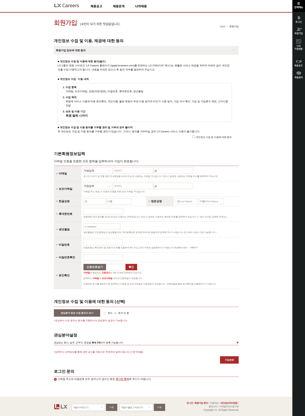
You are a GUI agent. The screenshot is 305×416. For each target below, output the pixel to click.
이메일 (63, 173)
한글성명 (64, 201)
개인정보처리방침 (228, 403)
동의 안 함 (123, 313)
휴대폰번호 (65, 213)
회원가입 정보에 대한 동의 (71, 50)
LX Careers (70, 5)
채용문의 (124, 6)
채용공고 (101, 6)
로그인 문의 (122, 379)
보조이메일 (65, 188)
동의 (110, 313)
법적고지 (213, 406)
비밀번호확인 (67, 257)
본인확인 (64, 275)
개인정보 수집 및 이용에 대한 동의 (214, 137)
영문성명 (156, 201)
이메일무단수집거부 (229, 406)
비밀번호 (64, 244)
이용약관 (214, 403)
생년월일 (64, 229)
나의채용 (146, 6)
